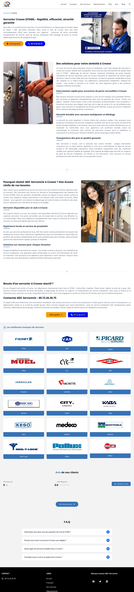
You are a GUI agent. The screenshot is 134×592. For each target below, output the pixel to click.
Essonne (6, 13)
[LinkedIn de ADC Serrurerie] (106, 581)
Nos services (51, 587)
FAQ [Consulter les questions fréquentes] (110, 4)
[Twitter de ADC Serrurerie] (100, 581)
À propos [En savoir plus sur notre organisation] (73, 4)
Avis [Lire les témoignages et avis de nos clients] (116, 4)
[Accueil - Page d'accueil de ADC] (6, 4)
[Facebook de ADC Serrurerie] (93, 581)
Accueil (63, 4)
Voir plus (32, 37)
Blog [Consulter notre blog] (123, 4)
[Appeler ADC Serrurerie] (9, 578)
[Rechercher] (130, 4)
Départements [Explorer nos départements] (99, 4)
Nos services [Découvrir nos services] (85, 4)
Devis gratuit (56, 315)
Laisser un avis (121, 484)
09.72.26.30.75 (78, 315)
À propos (49, 583)
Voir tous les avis (67, 504)
